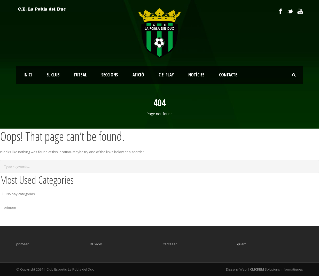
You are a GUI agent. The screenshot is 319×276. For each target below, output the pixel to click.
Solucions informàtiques (276, 269)
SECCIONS (109, 75)
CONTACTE (228, 75)
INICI (28, 75)
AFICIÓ (138, 75)
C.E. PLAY (166, 75)
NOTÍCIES (196, 75)
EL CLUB (53, 75)
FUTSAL (80, 75)
